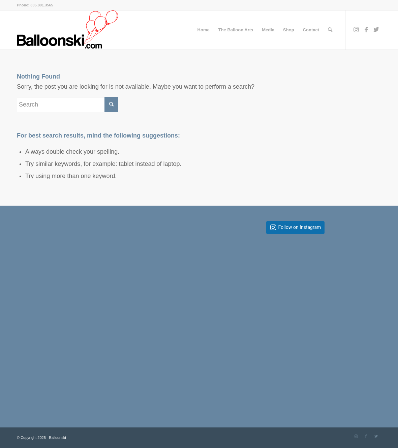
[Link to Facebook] (366, 30)
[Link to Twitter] (376, 30)
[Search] (330, 30)
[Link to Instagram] (356, 30)
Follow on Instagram (299, 227)
